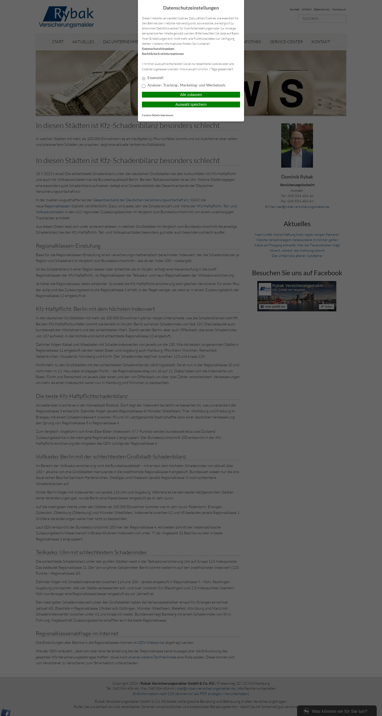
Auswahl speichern (191, 104)
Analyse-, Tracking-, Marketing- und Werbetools (183, 85)
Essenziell (152, 78)
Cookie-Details (151, 115)
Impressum (166, 115)
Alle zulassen (191, 95)
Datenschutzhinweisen (158, 49)
